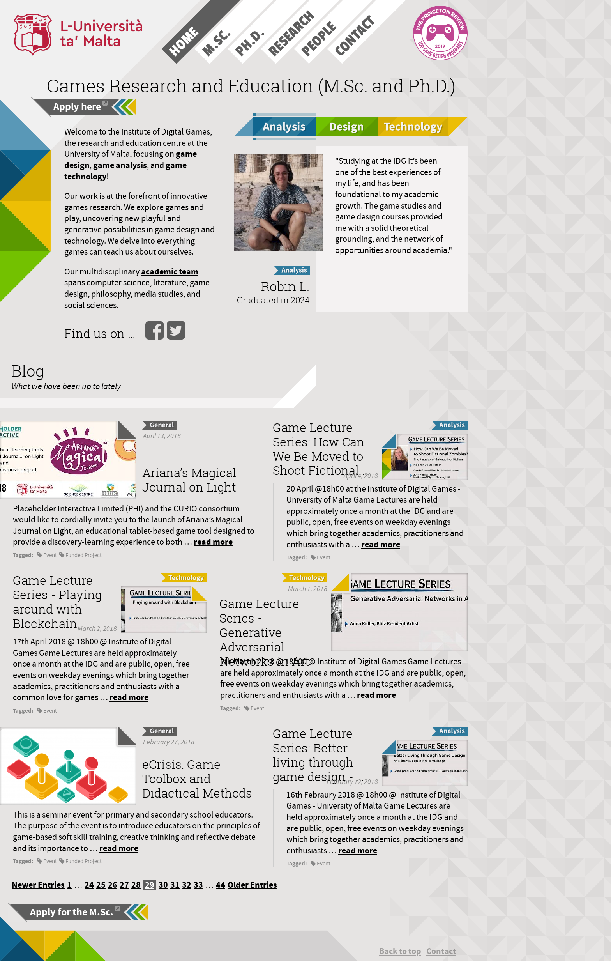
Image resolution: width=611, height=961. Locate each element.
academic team (169, 271)
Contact (441, 951)
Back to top (400, 951)
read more (213, 541)
